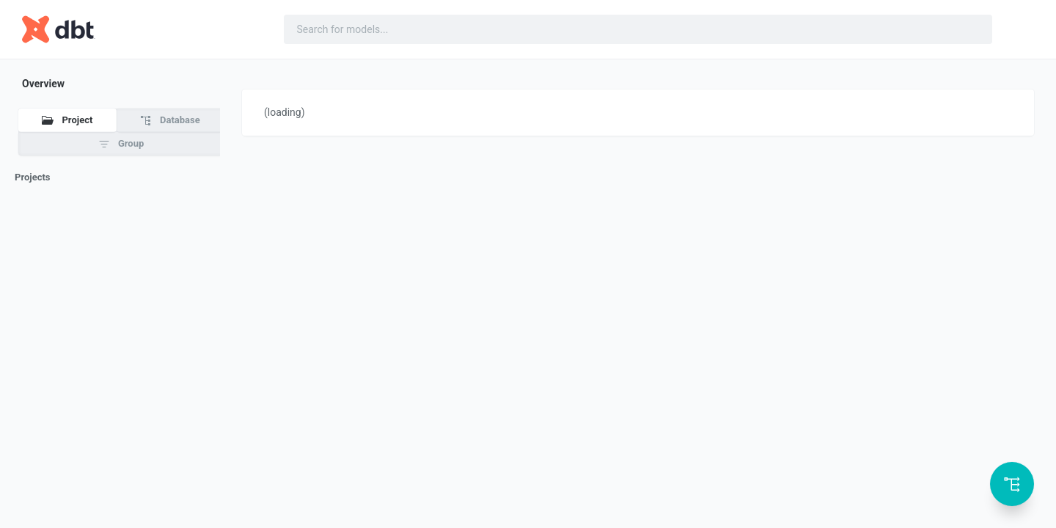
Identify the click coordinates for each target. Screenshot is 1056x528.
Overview (43, 83)
